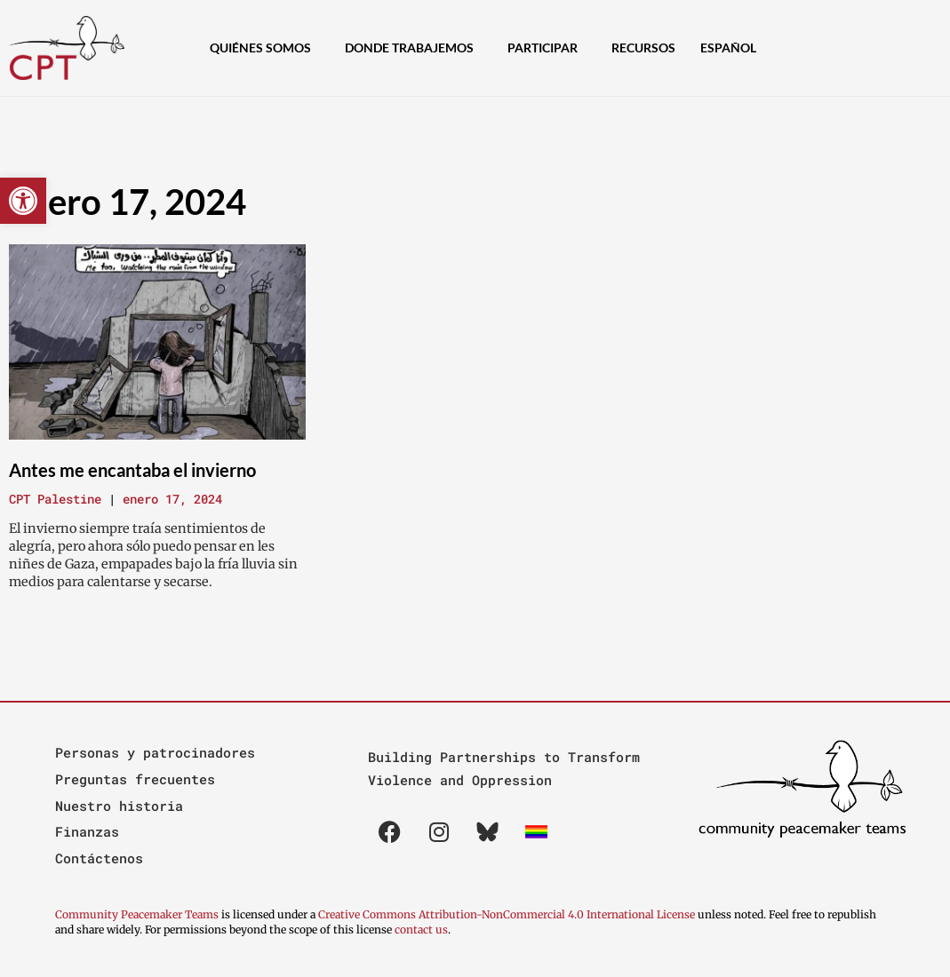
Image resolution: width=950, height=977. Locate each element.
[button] (23, 201)
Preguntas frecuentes (135, 779)
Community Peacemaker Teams (138, 914)
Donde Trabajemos (414, 48)
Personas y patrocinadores (155, 752)
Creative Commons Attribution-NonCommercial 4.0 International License (506, 914)
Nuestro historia (119, 805)
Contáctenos (99, 858)
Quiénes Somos (265, 48)
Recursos (643, 47)
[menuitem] (733, 48)
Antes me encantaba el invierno (132, 470)
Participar (547, 48)
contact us (421, 929)
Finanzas (87, 831)
